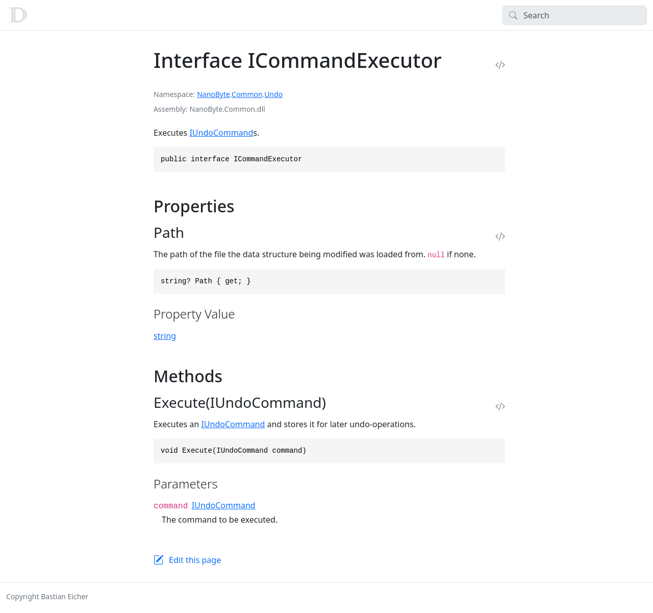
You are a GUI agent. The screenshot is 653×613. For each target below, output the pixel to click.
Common (247, 94)
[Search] (575, 15)
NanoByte (213, 94)
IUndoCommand (221, 132)
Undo (273, 94)
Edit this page (195, 560)
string (165, 335)
